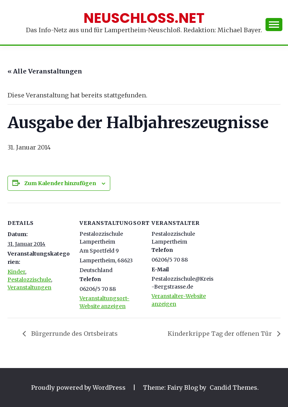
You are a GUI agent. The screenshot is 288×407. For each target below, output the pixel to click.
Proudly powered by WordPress (79, 387)
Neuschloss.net (144, 18)
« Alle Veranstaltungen (45, 71)
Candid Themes (233, 387)
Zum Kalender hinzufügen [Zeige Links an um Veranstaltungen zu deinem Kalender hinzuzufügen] (60, 183)
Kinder (16, 271)
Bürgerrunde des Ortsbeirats (74, 333)
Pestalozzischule (29, 279)
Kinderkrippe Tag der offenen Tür (220, 333)
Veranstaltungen (29, 287)
